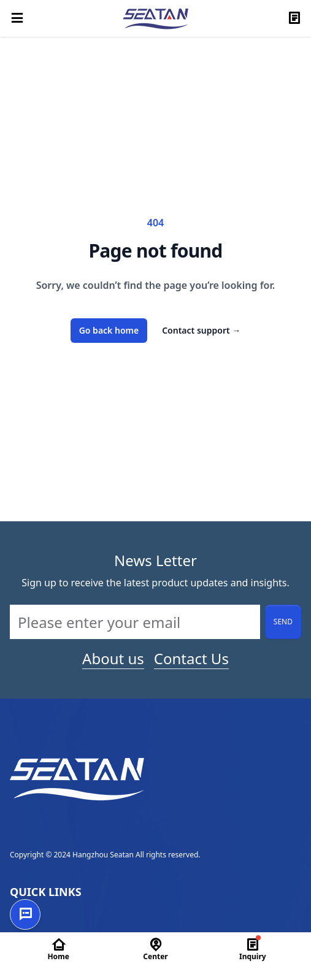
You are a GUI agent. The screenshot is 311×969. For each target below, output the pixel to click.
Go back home (109, 330)
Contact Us (191, 658)
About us (113, 658)
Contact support (201, 330)
